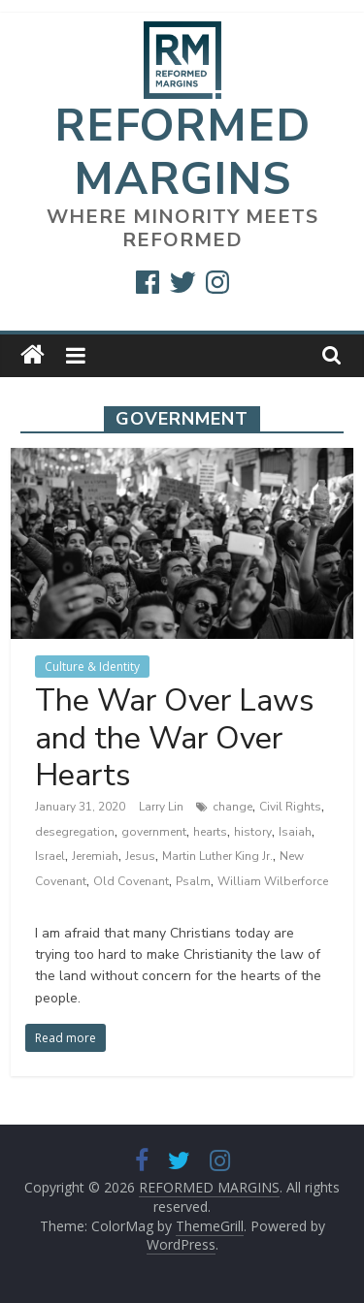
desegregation (75, 832)
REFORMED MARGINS (182, 152)
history (253, 832)
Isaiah (295, 832)
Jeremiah (95, 856)
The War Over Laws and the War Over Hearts (174, 738)
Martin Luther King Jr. (217, 856)
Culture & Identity (92, 666)
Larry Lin (162, 806)
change (232, 806)
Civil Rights (290, 806)
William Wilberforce (272, 881)
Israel (50, 856)
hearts (210, 832)
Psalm (193, 881)
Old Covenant (131, 881)
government (153, 832)
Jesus (140, 856)
